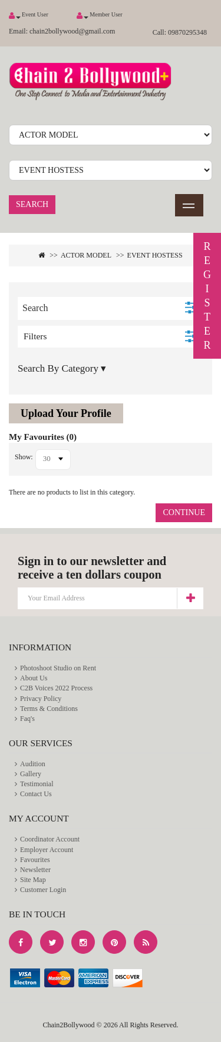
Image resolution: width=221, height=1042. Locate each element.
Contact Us (36, 794)
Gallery (30, 774)
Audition (32, 764)
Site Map (33, 880)
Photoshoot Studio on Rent (58, 668)
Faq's (27, 718)
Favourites (35, 860)
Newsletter (35, 870)
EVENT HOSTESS (155, 255)
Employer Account (46, 850)
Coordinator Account (50, 839)
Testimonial (36, 784)
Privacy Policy (40, 698)
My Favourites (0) (43, 437)
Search (32, 204)
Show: (24, 457)
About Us (33, 678)
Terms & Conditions (49, 708)
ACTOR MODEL (86, 255)
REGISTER (207, 296)
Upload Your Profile (66, 413)
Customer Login (43, 890)
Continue (184, 512)
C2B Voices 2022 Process (56, 688)
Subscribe (190, 598)
